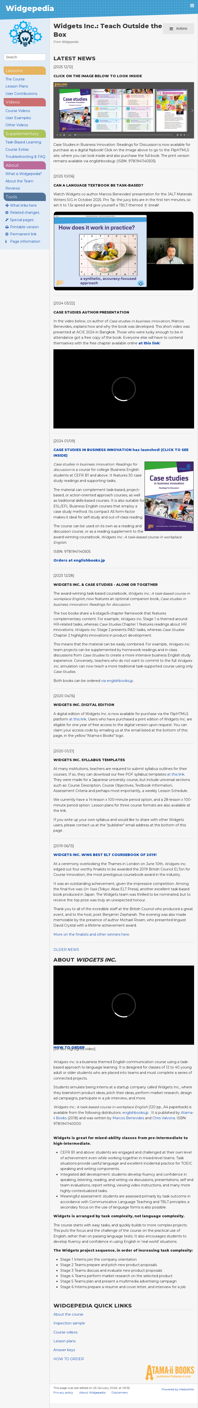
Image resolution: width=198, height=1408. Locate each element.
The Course (15, 79)
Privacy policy (63, 1392)
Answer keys (64, 1350)
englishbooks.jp (135, 1112)
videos (13, 102)
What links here (23, 205)
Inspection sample (69, 1323)
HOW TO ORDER (68, 1359)
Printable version (24, 227)
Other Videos (16, 125)
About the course (68, 1314)
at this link (77, 719)
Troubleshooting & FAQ (25, 156)
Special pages (22, 220)
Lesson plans (64, 1341)
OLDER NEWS (66, 949)
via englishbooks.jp (117, 681)
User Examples (18, 118)
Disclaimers (119, 1392)
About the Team (19, 181)
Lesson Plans (16, 86)
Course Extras (17, 149)
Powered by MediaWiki (178, 1389)
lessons (14, 70)
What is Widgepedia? (23, 174)
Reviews (12, 188)
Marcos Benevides (128, 1118)
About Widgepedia (92, 1392)
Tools (11, 196)
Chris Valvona (163, 1118)
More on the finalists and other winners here (91, 934)
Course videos (65, 1332)
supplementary (22, 133)
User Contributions (21, 93)
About (12, 165)
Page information (25, 241)
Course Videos (17, 111)
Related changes (24, 212)
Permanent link (23, 234)
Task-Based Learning (23, 142)
